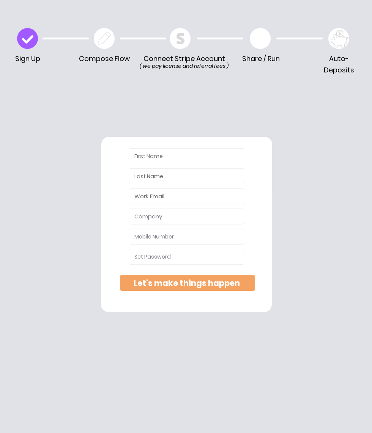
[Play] (260, 38)
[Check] (27, 38)
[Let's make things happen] (187, 283)
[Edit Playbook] (104, 38)
